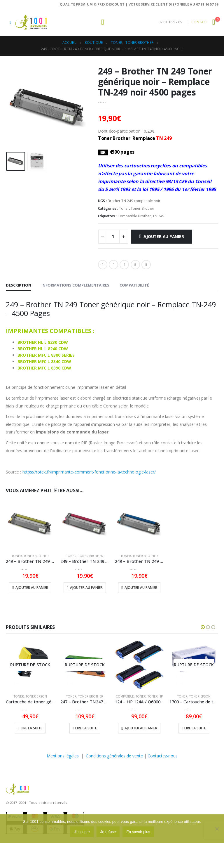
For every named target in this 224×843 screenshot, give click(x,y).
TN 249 (158, 216)
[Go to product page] (30, 524)
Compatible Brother (134, 216)
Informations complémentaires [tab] (75, 285)
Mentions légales (63, 756)
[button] (10, 22)
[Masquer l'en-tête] (31, 22)
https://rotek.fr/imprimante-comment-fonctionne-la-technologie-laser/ (88, 472)
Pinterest (135, 264)
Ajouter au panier (164, 236)
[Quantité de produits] (113, 237)
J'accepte (82, 832)
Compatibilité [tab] (134, 285)
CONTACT (199, 22)
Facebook (102, 264)
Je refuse (108, 832)
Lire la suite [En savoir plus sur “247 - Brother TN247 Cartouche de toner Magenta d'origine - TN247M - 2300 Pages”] (86, 728)
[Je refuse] (217, 829)
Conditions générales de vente (114, 756)
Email (146, 264)
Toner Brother (142, 208)
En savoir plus (138, 832)
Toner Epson (36, 696)
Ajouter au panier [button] (31, 587)
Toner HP (155, 696)
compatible (125, 696)
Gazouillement (113, 264)
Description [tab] (18, 285)
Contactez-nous (163, 756)
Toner (124, 208)
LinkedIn (124, 264)
